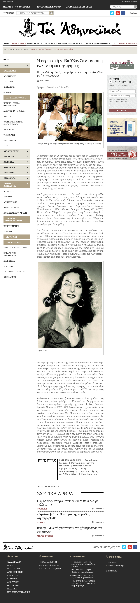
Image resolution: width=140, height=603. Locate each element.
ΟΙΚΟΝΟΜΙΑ (103, 43)
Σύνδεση (133, 13)
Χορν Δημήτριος (89, 474)
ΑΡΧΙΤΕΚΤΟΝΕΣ (11, 202)
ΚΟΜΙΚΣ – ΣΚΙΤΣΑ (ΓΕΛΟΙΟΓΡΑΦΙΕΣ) (12, 104)
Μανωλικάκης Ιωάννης (82, 463)
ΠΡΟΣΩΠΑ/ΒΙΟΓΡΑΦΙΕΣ (123, 43)
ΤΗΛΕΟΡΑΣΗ (9, 135)
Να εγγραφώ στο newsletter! (120, 106)
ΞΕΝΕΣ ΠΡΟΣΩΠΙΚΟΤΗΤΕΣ (15, 247)
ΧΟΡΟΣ (7, 145)
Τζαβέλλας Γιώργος (88, 471)
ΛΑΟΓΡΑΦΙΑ (76, 43)
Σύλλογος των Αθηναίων (51, 568)
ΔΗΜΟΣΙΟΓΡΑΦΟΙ (11, 207)
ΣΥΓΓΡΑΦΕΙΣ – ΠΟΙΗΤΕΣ (14, 271)
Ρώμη (83, 468)
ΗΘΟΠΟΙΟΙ (11, 237)
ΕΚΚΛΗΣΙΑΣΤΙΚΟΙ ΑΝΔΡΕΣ (15, 213)
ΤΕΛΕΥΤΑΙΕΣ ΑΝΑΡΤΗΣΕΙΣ (19, 49)
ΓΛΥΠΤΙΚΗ (8, 81)
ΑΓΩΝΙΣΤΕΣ (9, 191)
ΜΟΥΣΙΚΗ (8, 116)
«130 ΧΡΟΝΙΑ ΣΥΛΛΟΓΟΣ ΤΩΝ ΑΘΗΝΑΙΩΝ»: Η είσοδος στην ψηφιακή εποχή (83, 583)
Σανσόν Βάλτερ (66, 471)
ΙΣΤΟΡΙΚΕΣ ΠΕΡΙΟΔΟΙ (48, 6)
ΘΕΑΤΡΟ (7, 92)
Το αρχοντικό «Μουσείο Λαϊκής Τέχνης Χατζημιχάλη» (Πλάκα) (83, 564)
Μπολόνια (64, 465)
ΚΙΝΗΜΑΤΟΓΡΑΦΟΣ (16, 97)
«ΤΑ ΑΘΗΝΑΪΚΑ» (22, 6)
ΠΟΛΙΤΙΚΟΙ (8, 266)
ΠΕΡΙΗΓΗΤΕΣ (9, 261)
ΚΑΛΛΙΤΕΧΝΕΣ (13, 242)
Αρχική (6, 49)
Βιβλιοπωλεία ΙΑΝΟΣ (49, 562)
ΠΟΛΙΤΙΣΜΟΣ (17, 43)
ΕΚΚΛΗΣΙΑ (50, 43)
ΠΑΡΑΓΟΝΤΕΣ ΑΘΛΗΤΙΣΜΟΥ (10, 254)
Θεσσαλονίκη (91, 460)
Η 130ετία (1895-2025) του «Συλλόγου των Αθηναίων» (82, 571)
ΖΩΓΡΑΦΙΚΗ (9, 87)
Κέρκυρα (63, 463)
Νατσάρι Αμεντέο (82, 465)
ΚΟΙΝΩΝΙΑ (63, 43)
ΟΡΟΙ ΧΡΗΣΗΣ (111, 571)
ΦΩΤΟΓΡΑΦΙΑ (10, 140)
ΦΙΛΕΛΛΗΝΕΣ (10, 277)
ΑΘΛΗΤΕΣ (8, 196)
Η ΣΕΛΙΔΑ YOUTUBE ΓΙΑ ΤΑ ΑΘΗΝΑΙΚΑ (118, 13)
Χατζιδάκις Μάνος (68, 474)
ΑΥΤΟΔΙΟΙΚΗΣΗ (34, 43)
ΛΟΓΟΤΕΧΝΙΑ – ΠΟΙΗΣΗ (14, 111)
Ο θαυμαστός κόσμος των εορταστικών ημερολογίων (82, 576)
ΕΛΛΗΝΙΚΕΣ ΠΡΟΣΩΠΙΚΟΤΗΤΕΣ (14, 219)
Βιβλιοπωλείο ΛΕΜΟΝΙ (50, 565)
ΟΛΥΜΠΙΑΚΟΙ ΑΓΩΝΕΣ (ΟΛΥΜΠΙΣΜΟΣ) (13, 122)
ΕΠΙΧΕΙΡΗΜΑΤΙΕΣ (11, 226)
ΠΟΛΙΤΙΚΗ (90, 43)
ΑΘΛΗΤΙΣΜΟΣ (10, 76)
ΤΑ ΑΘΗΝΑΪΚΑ (70, 27)
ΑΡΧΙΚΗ (7, 6)
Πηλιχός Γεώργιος (68, 468)
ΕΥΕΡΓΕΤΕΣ (8, 231)
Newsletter (8, 12)
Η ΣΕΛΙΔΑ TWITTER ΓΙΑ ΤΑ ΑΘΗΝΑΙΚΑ (112, 13)
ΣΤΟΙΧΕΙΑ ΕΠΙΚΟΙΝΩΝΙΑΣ (79, 6)
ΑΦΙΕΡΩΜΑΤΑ (79, 556)
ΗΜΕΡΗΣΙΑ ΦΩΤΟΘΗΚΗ (70, 460)
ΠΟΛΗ (6, 43)
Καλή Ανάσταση (8, 2)
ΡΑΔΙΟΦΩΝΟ (9, 129)
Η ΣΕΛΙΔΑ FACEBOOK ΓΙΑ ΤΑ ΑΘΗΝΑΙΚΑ (123, 13)
